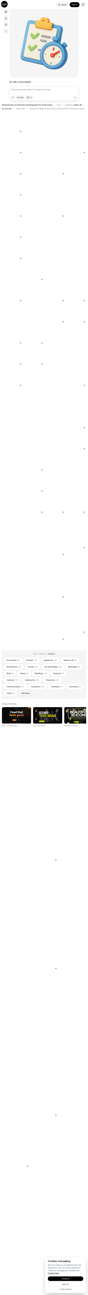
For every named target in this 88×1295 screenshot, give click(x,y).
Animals (31, 660)
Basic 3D (78, 105)
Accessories (13, 660)
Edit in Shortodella (20, 82)
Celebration (32, 680)
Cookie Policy (53, 1273)
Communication (15, 686)
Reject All (65, 1284)
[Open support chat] (83, 4)
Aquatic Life (70, 660)
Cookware (57, 686)
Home (35, 654)
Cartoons (12, 680)
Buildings (41, 673)
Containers (37, 686)
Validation (51, 654)
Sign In (74, 5)
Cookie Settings (66, 1289)
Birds (10, 673)
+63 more (25, 693)
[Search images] (62, 4)
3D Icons (42, 654)
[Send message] (75, 97)
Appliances (50, 660)
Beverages (74, 667)
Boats (24, 673)
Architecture (14, 667)
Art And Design (53, 667)
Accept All (65, 1279)
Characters (52, 680)
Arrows (33, 667)
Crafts (11, 693)
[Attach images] (13, 97)
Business (58, 673)
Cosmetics (75, 686)
